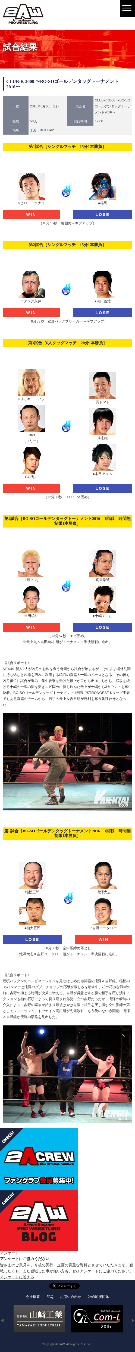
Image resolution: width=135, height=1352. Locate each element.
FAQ (49, 1297)
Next (133, 1320)
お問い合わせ (70, 1297)
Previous (2, 1320)
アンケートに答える (17, 1277)
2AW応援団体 (98, 1297)
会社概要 (33, 1297)
